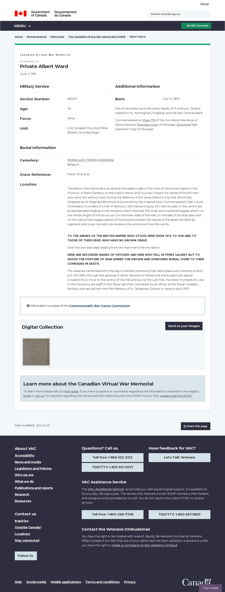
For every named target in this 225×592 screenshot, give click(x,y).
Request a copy (148, 124)
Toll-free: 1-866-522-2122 (112, 457)
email (27, 396)
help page (71, 391)
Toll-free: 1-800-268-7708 (112, 514)
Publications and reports (34, 488)
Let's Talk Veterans (179, 457)
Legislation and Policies (33, 468)
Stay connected (27, 540)
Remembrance (36, 36)
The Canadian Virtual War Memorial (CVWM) (96, 36)
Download (183, 124)
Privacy (130, 582)
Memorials (57, 36)
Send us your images (184, 326)
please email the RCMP (176, 396)
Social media (36, 582)
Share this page (195, 426)
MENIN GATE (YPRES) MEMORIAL (90, 160)
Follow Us (25, 556)
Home (19, 36)
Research (22, 494)
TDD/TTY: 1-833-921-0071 (112, 467)
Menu (22, 26)
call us (39, 396)
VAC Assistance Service (106, 489)
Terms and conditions (102, 582)
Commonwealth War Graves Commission (99, 305)
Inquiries (21, 521)
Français (204, 3)
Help (18, 582)
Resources (23, 501)
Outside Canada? (28, 527)
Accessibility (25, 455)
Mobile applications (66, 582)
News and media (28, 462)
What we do (24, 481)
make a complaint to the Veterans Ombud (144, 545)
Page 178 (149, 120)
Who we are (24, 475)
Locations (22, 534)
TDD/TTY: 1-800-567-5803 (179, 514)
